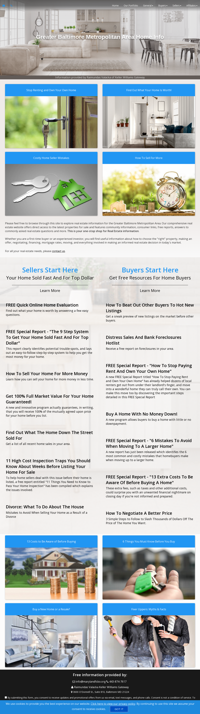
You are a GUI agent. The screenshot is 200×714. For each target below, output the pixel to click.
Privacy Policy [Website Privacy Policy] (167, 696)
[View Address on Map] (100, 687)
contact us (58, 250)
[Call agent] (10, 7)
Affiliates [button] (191, 6)
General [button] (148, 6)
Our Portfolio (131, 6)
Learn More (50, 288)
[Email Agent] (5, 7)
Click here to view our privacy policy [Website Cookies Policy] (113, 704)
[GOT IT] (119, 709)
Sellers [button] (177, 6)
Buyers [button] (163, 6)
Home (115, 6)
